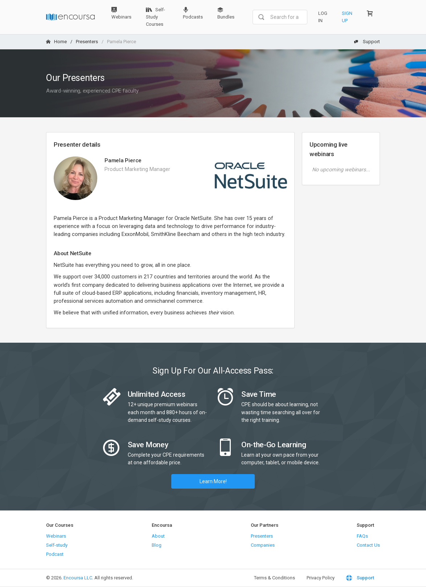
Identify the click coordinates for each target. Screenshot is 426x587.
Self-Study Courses (155, 17)
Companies (263, 545)
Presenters (87, 41)
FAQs (362, 536)
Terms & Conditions (274, 577)
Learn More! (213, 481)
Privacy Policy (321, 577)
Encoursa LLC (78, 577)
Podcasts (193, 13)
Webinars (121, 13)
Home (56, 41)
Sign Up (347, 17)
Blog (156, 545)
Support (367, 41)
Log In (322, 17)
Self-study (56, 545)
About (158, 536)
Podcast (55, 554)
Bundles (225, 13)
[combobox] (280, 17)
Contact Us (368, 545)
